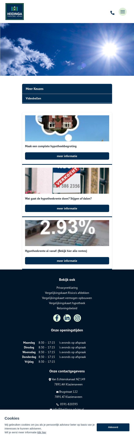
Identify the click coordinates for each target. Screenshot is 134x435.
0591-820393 (67, 404)
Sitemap (24, 420)
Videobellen (33, 98)
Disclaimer (26, 425)
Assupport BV (42, 415)
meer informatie (67, 156)
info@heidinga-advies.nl (67, 409)
